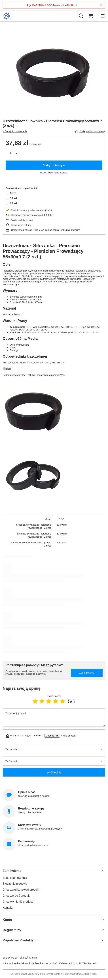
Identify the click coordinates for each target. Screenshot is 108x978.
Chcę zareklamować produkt (21, 889)
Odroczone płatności (22, 230)
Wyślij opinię (54, 772)
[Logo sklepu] (6, 16)
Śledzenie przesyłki (15, 883)
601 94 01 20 (10, 957)
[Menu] (102, 16)
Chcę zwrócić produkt (16, 895)
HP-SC (60, 519)
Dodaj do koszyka (54, 165)
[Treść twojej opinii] (54, 717)
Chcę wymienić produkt (18, 901)
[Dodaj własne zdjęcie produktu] (67, 736)
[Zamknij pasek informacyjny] (101, 5)
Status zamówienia (15, 877)
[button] (54, 871)
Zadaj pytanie (86, 672)
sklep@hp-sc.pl (28, 957)
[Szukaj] (80, 16)
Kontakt (7, 907)
